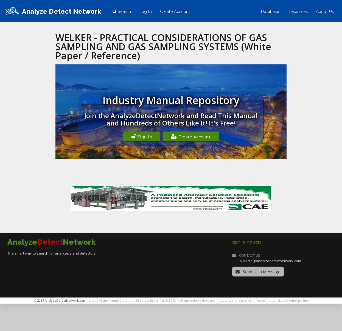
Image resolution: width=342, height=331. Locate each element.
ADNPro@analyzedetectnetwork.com (270, 260)
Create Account (191, 136)
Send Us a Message (258, 271)
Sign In (141, 136)
